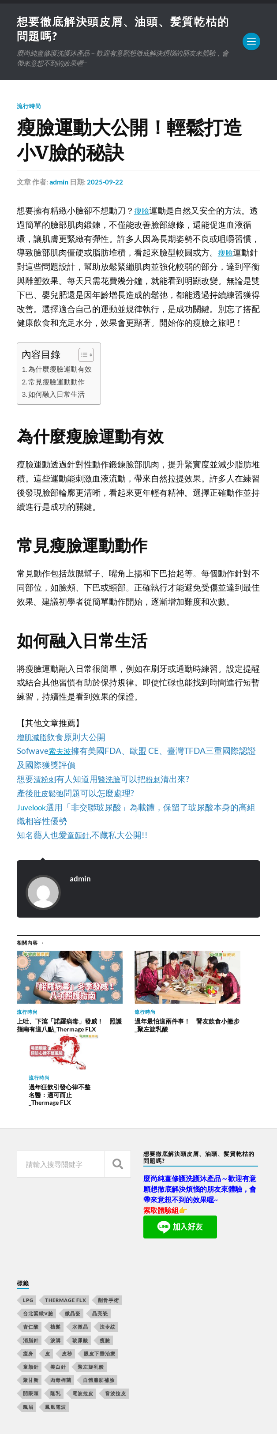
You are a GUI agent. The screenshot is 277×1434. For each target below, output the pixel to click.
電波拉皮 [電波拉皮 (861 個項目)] (83, 1313)
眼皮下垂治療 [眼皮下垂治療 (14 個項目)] (100, 1273)
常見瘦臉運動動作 (59, 383)
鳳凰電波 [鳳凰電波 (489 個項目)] (55, 1326)
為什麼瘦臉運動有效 (63, 370)
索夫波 (61, 752)
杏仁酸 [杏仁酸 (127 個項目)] (31, 1246)
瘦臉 (142, 212)
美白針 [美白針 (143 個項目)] (58, 1286)
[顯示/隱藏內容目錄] (87, 356)
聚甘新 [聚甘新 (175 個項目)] (31, 1299)
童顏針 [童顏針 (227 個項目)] (31, 1286)
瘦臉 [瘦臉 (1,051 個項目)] (105, 1259)
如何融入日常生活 (59, 395)
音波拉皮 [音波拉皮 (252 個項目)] (115, 1313)
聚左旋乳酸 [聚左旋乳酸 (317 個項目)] (91, 1286)
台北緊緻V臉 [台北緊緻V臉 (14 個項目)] (38, 1232)
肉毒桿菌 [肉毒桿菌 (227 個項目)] (60, 1299)
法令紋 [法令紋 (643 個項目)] (108, 1246)
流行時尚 (30, 107)
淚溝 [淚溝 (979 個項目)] (55, 1259)
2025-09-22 (105, 183)
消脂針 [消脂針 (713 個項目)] (31, 1259)
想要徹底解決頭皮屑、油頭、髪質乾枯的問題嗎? (131, 1402)
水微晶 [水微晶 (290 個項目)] (80, 1246)
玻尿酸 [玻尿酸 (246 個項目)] (80, 1259)
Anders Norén (70, 1416)
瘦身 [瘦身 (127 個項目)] (28, 1273)
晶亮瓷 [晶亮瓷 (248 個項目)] (100, 1232)
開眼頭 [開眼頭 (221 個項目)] (31, 1313)
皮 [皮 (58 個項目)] (47, 1273)
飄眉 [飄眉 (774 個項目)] (28, 1326)
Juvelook (33, 808)
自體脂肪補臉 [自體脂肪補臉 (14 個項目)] (99, 1299)
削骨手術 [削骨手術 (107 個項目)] (108, 1219)
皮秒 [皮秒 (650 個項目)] (67, 1273)
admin (58, 183)
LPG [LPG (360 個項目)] (28, 1219)
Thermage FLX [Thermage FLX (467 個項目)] (65, 1219)
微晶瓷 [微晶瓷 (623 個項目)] (73, 1232)
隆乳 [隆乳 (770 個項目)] (55, 1313)
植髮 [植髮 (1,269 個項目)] (55, 1246)
